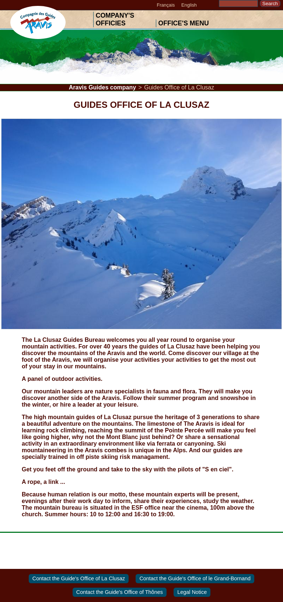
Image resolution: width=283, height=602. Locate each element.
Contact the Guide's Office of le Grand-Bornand (195, 578)
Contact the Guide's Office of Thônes (119, 592)
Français (166, 5)
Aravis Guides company (102, 87)
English (189, 5)
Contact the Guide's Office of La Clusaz (78, 578)
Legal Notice (192, 592)
